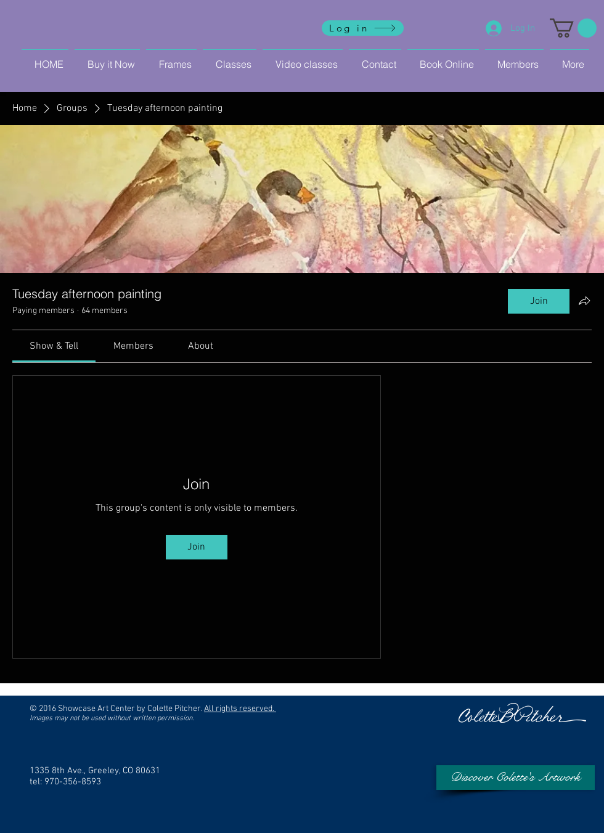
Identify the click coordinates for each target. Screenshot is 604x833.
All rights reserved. (240, 709)
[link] (54, 346)
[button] (573, 28)
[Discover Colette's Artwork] (515, 777)
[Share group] (584, 300)
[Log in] (363, 28)
